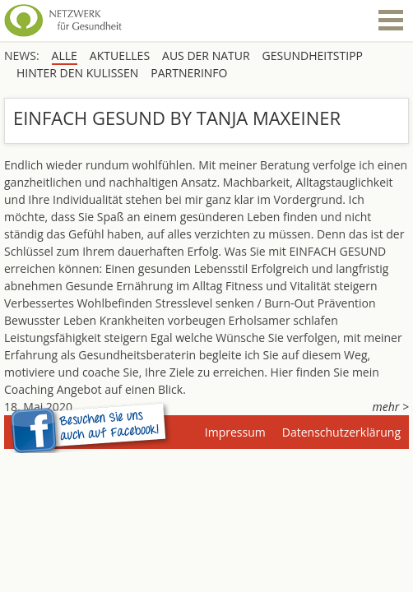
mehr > (391, 406)
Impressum (235, 432)
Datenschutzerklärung (341, 432)
